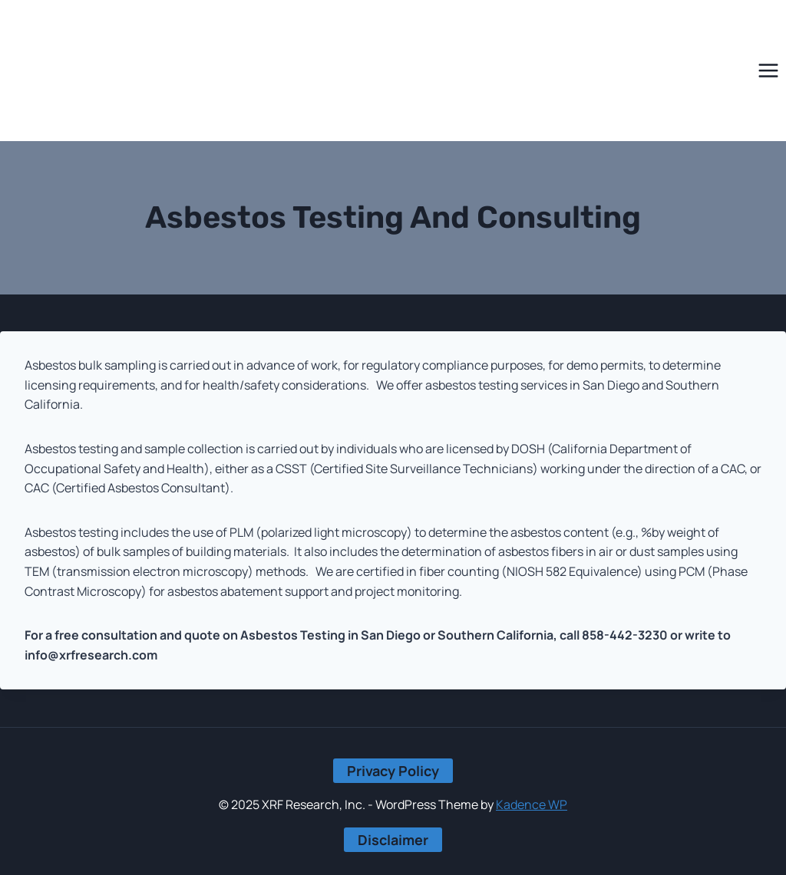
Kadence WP (531, 804)
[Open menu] (768, 71)
